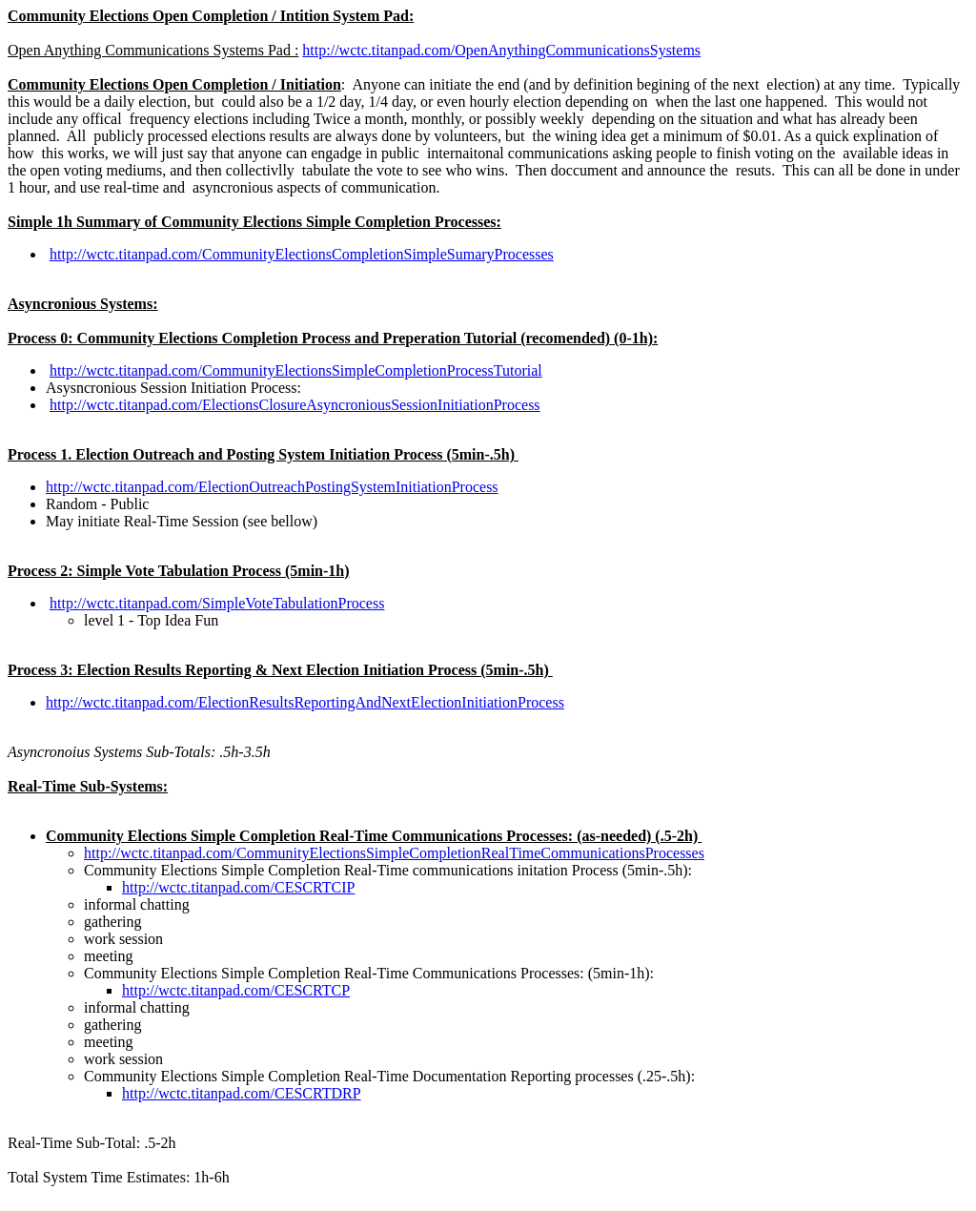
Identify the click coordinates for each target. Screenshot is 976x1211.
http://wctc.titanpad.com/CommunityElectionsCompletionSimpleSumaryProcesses (302, 254)
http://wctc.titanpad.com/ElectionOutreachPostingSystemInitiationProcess (272, 487)
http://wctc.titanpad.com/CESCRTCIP (238, 887)
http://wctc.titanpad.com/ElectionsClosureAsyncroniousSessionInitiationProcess (295, 405)
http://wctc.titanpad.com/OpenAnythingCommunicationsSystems (501, 50)
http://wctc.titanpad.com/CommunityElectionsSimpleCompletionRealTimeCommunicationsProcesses (394, 853)
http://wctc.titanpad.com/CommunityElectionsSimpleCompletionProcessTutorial (296, 370)
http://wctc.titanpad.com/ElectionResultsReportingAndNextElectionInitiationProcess (305, 702)
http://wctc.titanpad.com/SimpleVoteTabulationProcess (217, 603)
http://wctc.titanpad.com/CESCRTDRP (241, 1093)
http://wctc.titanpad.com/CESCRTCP (236, 990)
